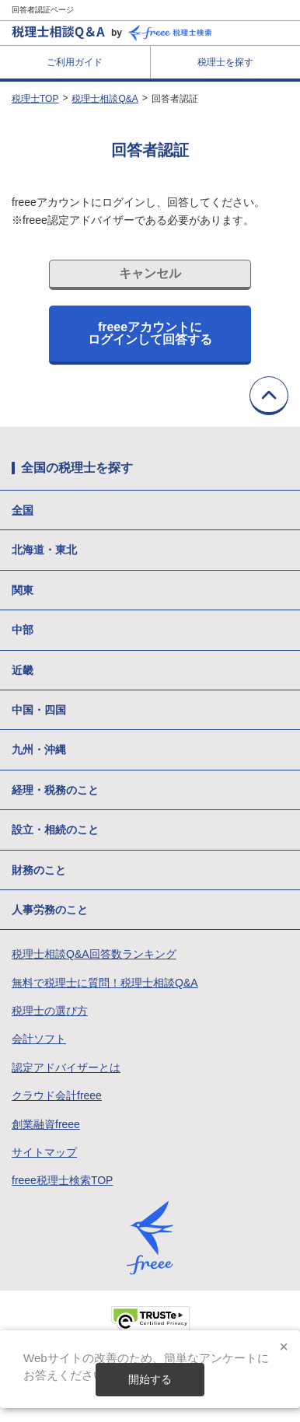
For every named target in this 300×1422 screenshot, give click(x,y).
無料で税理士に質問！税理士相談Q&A (105, 983)
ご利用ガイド (75, 62)
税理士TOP (35, 98)
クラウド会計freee (57, 1095)
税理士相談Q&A (105, 98)
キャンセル (150, 273)
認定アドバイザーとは (66, 1067)
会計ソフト (39, 1038)
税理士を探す (225, 62)
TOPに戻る (268, 395)
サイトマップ (44, 1152)
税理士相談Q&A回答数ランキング (94, 954)
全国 (22, 510)
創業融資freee (46, 1124)
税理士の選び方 (50, 1010)
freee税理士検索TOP (62, 1180)
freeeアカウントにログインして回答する (150, 333)
